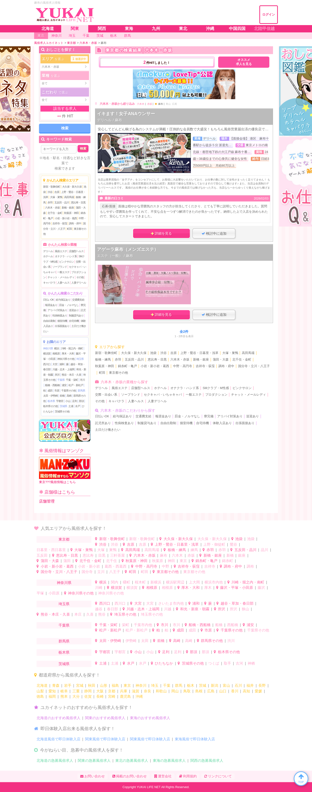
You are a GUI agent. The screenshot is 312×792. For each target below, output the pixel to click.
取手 (227, 663)
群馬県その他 (212, 640)
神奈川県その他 (65, 358)
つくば (213, 663)
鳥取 (187, 691)
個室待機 (62, 320)
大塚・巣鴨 (56, 197)
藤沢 (261, 587)
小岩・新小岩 (89, 566)
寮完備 (209, 416)
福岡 (52, 696)
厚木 (208, 587)
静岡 (88, 691)
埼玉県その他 (125, 614)
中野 (165, 566)
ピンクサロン (66, 261)
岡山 (175, 691)
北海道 (42, 685)
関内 (114, 582)
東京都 (63, 539)
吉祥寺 (209, 566)
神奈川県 (48, 348)
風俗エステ (61, 251)
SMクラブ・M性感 (216, 388)
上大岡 (194, 582)
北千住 (111, 561)
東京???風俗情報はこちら (64, 470)
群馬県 (81, 390)
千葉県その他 (68, 390)
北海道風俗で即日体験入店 (58, 739)
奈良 (147, 691)
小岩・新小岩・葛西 (66, 218)
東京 (183, 561)
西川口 (46, 364)
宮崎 (111, 696)
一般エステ (63, 272)
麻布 (163, 555)
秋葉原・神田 (71, 212)
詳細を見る (161, 233)
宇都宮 (59, 401)
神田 (171, 561)
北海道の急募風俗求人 (55, 760)
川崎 (98, 587)
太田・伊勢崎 (50, 395)
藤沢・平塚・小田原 (236, 587)
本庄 (78, 614)
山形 (103, 685)
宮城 (79, 685)
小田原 (54, 593)
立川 (101, 572)
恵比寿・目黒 (78, 202)
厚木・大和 (68, 353)
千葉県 (61, 379)
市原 (56, 390)
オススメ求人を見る (244, 62)
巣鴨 (113, 550)
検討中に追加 (214, 233)
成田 (50, 390)
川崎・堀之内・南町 (72, 348)
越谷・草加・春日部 (237, 603)
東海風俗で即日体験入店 (195, 739)
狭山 (245, 609)
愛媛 (258, 691)
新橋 (230, 555)
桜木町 (140, 582)
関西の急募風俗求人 (206, 760)
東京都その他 (118, 372)
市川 (82, 379)
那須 (81, 401)
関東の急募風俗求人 (94, 760)
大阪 (100, 691)
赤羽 (50, 202)
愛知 (52, 691)
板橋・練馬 (103, 359)
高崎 (69, 395)
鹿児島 (125, 696)
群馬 (178, 685)
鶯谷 (233, 544)
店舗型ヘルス (76, 251)
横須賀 (46, 353)
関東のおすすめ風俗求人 (105, 718)
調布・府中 (75, 223)
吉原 (56, 192)
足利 (74, 401)
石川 (238, 685)
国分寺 (87, 572)
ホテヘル (48, 256)
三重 (76, 691)
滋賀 (135, 691)
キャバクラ (49, 282)
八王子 (114, 572)
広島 (210, 691)
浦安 (64, 385)
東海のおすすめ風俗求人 (150, 718)
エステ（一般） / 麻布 (115, 256)
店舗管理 (47, 501)
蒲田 (67, 561)
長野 (262, 685)
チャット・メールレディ (61, 277)
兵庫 (123, 691)
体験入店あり (222, 423)
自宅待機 (74, 320)
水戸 (77, 406)
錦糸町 (227, 561)
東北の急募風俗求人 (131, 760)
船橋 (219, 625)
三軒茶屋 (117, 555)
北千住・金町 (55, 212)
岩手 (67, 685)
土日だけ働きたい (107, 429)
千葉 (166, 685)
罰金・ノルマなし (69, 305)
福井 (250, 685)
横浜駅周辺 (175, 582)
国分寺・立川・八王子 (254, 366)
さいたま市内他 (171, 603)
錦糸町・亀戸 (127, 366)
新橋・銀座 (68, 207)
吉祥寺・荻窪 (59, 223)
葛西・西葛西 (116, 566)
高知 (246, 691)
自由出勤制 (49, 320)
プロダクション (216, 394)
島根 (199, 691)
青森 (55, 685)
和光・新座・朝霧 (194, 609)
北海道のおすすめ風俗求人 (58, 718)
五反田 (42, 555)
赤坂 (149, 104)
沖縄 (139, 696)
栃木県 (51, 401)
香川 (234, 691)
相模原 (56, 353)
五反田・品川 (61, 202)
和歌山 (161, 691)
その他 (80, 277)
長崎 (100, 696)
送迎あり (74, 310)
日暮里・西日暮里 (51, 550)
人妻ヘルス (63, 282)
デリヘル (48, 251)
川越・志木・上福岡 (63, 369)
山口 (222, 691)
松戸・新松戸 (75, 385)
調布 (250, 566)
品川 (264, 550)
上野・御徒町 (214, 544)
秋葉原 (157, 561)
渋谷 (50, 192)
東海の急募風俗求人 (169, 760)
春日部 (112, 609)
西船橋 (232, 625)
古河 (239, 663)
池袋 (153, 353)
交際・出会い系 (106, 394)
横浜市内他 (214, 582)
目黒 (102, 555)
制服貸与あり (76, 315)
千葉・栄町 (72, 379)
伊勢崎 (131, 641)
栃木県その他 (50, 406)
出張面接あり (62, 325)
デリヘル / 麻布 (109, 120)
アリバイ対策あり (57, 310)
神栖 (251, 663)
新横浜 (155, 582)
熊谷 (102, 614)
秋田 (91, 685)
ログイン (268, 14)
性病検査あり (59, 315)
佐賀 (88, 696)
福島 (115, 685)
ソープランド (59, 266)
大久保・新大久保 (72, 186)
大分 (76, 696)
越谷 (98, 609)
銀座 (241, 555)
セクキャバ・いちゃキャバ (163, 394)
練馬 (194, 550)
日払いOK (48, 299)
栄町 (125, 625)
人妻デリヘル (78, 282)
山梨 (40, 691)
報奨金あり (51, 305)
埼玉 (154, 685)
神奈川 (141, 685)
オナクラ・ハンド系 (66, 256)
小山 (67, 401)
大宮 (54, 364)
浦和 (61, 364)
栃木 (190, 685)
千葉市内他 (143, 625)
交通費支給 (78, 299)
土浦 (70, 406)
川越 (167, 609)
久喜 (90, 614)
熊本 (64, 696)
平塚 (40, 593)
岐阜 (64, 691)
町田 (69, 228)
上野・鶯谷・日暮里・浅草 (199, 353)
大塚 (101, 550)
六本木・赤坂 (52, 207)
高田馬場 (69, 197)
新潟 (214, 685)
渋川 (231, 641)
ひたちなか (164, 663)
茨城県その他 (62, 411)
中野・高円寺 (182, 366)
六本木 (140, 104)
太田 (144, 641)
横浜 (56, 348)
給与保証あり (63, 299)
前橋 (62, 395)
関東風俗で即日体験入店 (105, 739)
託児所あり (103, 423)
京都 (111, 691)
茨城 (202, 685)
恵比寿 (88, 555)
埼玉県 (80, 358)
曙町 (126, 582)
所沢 (57, 374)
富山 (226, 685)
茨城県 (63, 406)
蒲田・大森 (221, 359)
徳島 (40, 696)
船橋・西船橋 (52, 385)
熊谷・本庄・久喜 (71, 374)
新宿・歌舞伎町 (51, 186)
